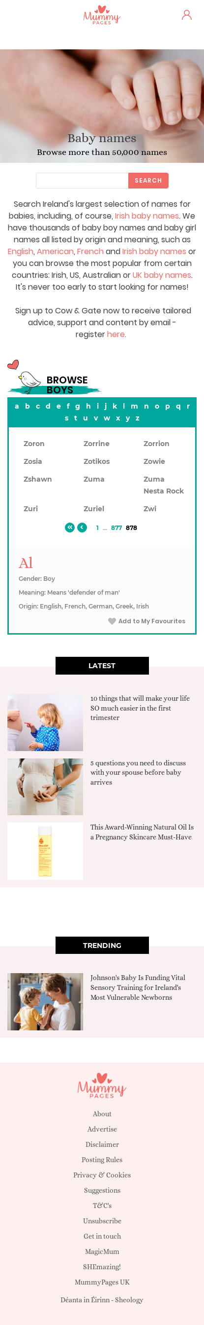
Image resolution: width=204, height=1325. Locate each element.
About (102, 1114)
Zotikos (97, 461)
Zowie (154, 461)
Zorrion (157, 443)
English (20, 251)
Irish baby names (147, 216)
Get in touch (102, 1236)
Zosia (33, 461)
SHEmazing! (102, 1267)
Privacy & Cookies (102, 1175)
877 (116, 527)
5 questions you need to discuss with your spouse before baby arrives (138, 772)
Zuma (94, 479)
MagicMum (102, 1251)
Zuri (31, 508)
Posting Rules (102, 1160)
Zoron (34, 443)
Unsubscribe (102, 1221)
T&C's (102, 1206)
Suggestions (102, 1190)
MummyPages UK (102, 1282)
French (90, 251)
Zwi (150, 508)
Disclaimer (102, 1144)
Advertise (102, 1129)
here (116, 334)
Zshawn (38, 479)
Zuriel (94, 508)
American (55, 251)
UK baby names (162, 275)
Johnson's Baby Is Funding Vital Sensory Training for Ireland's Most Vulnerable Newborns (137, 987)
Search (148, 180)
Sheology (129, 1300)
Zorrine (97, 443)
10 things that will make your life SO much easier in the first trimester (140, 707)
